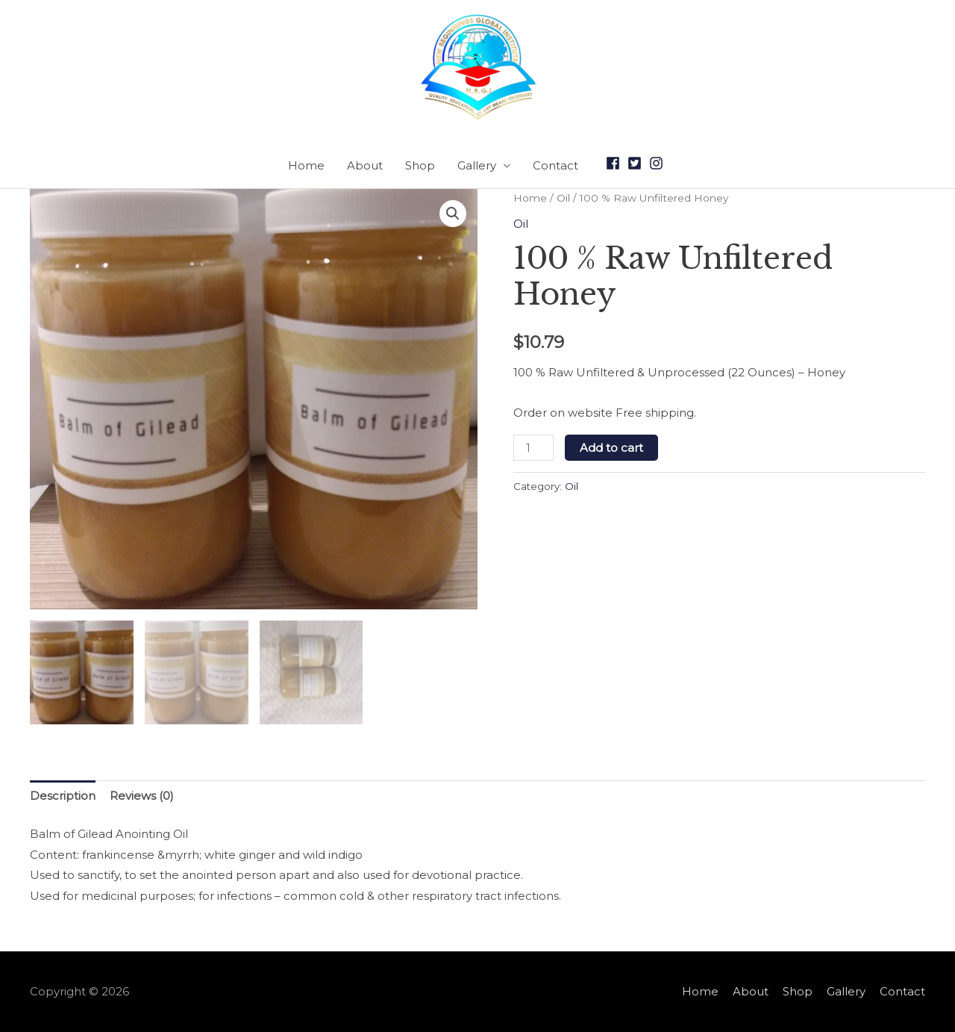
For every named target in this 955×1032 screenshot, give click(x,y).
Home (306, 165)
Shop (420, 165)
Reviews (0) (142, 796)
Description (63, 796)
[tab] (63, 796)
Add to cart (611, 448)
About (365, 165)
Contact (555, 165)
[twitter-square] (636, 163)
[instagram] (658, 163)
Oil (563, 198)
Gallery (476, 165)
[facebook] (615, 163)
